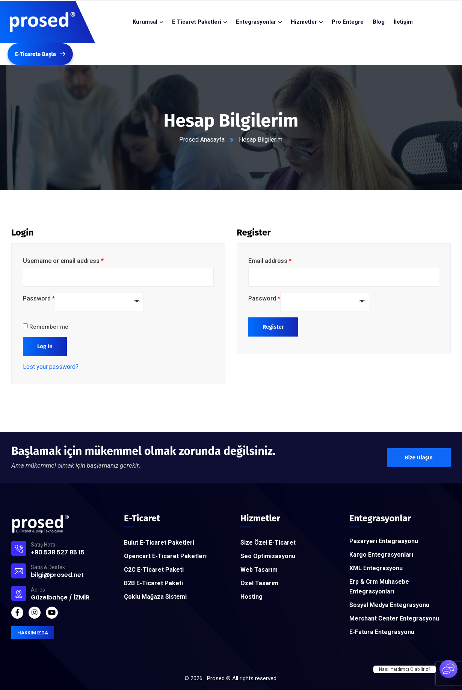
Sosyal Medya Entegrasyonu (389, 604)
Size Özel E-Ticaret (268, 542)
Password (39, 298)
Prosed (216, 678)
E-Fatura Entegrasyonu (381, 632)
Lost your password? (51, 366)
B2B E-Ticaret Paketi (153, 583)
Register (273, 326)
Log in (45, 346)
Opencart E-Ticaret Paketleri (165, 556)
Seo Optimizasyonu (267, 556)
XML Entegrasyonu (376, 568)
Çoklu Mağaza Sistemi (155, 596)
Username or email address (63, 260)
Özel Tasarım (259, 583)
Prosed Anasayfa (202, 139)
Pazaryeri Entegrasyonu (383, 541)
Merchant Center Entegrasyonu (394, 618)
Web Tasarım (259, 569)
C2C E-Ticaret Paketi (154, 569)
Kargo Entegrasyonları (381, 554)
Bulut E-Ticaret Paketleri (159, 542)
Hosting (251, 596)
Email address (269, 260)
